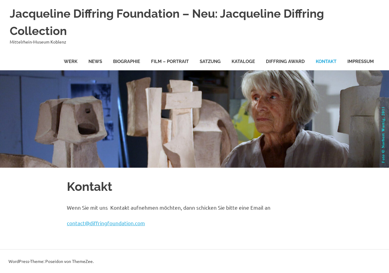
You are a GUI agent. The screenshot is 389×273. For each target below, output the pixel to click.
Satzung (210, 61)
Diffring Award (285, 61)
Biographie (126, 61)
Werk (70, 61)
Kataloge (243, 61)
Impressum (360, 61)
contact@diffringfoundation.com (106, 223)
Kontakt (326, 61)
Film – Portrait (170, 61)
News (95, 61)
